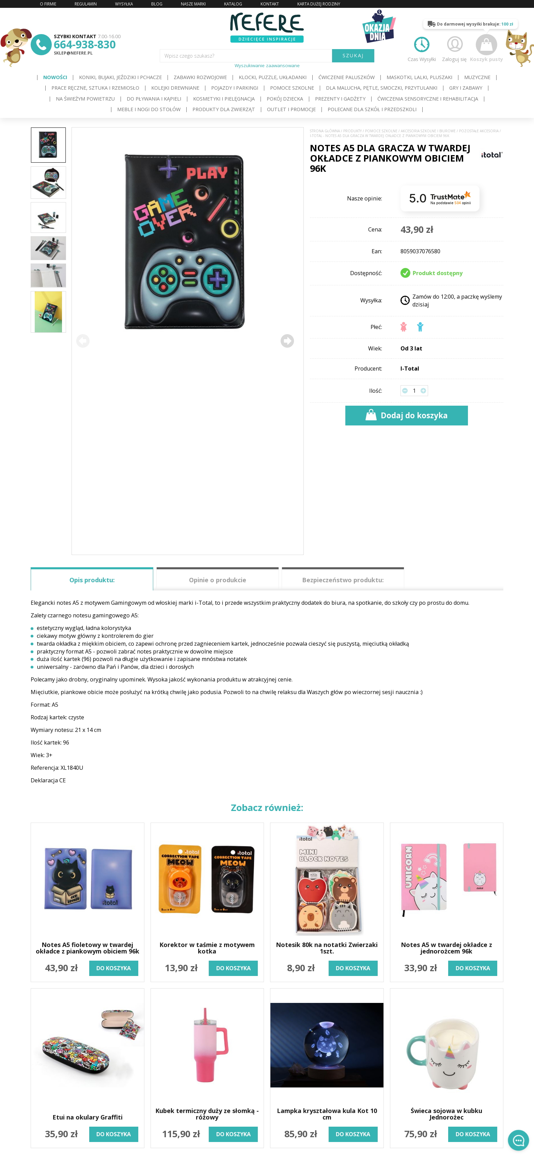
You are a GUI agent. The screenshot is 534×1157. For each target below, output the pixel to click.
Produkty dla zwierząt (223, 109)
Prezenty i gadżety (340, 98)
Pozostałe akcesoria (479, 131)
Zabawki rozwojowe (200, 77)
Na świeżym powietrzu (85, 98)
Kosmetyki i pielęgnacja (224, 98)
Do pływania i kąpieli (154, 98)
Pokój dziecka (285, 98)
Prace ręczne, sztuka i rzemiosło (95, 88)
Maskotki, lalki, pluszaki (419, 77)
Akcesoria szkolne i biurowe (428, 131)
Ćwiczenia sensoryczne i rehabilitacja (427, 98)
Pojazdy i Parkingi (234, 88)
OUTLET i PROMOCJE (291, 109)
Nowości (55, 77)
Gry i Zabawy (465, 88)
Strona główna (325, 131)
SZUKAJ (353, 55)
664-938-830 (85, 44)
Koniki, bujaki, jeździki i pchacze (120, 77)
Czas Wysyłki (422, 48)
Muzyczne (477, 77)
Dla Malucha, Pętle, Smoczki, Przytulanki (381, 88)
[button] (287, 341)
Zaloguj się (454, 48)
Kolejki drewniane (175, 88)
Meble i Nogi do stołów (148, 109)
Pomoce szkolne (292, 88)
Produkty (352, 131)
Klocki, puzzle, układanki (273, 77)
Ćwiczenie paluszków (346, 77)
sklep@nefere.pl (73, 53)
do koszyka (113, 968)
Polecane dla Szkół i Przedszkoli (372, 109)
